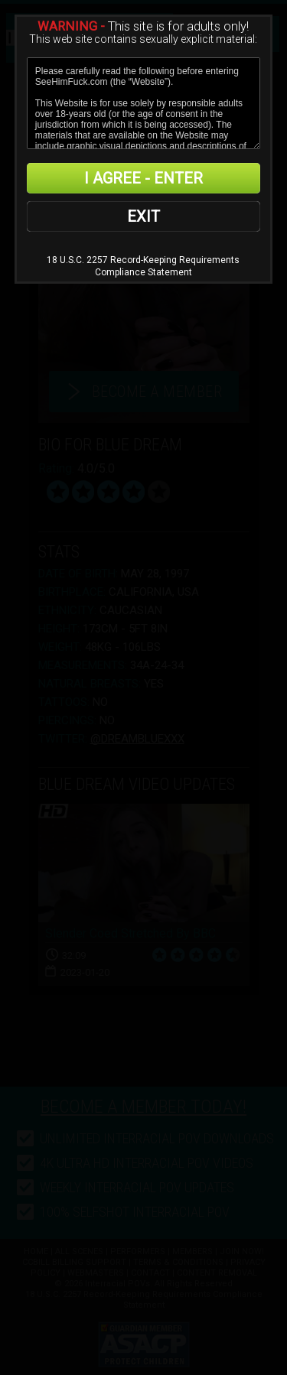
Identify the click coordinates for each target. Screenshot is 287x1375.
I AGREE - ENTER (143, 178)
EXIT (143, 216)
